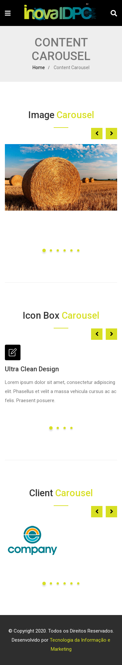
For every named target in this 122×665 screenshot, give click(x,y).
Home (39, 67)
